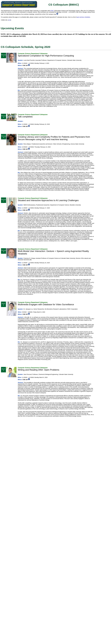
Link (9, 20)
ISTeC (52, 10)
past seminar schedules (83, 17)
